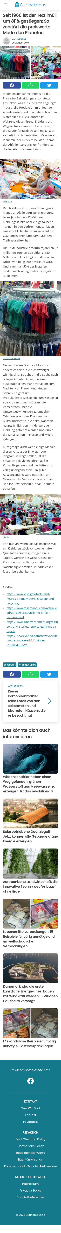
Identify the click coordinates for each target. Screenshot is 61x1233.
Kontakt (30, 1115)
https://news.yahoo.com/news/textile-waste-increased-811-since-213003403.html (32, 640)
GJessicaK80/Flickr (11, 358)
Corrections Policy (30, 1146)
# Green (10, 665)
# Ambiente (27, 665)
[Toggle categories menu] (5, 5)
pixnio (6, 537)
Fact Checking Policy (30, 1139)
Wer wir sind (30, 1108)
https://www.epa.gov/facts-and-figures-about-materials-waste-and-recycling (31, 598)
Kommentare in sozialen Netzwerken (30, 1166)
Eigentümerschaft (30, 1159)
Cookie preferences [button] (30, 1197)
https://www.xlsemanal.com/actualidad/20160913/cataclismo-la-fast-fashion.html (32, 612)
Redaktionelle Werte (30, 1153)
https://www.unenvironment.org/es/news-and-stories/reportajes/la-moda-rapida (32, 626)
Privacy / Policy (30, 1190)
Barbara (21, 39)
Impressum (30, 1184)
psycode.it (30, 1122)
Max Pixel (7, 201)
